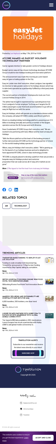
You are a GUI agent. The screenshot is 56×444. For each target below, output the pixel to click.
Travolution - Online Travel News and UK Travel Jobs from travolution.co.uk (28, 370)
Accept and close (43, 438)
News (4, 271)
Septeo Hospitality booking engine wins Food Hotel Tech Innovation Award (22, 280)
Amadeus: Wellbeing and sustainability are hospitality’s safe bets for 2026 (20, 297)
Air (6, 206)
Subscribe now (28, 353)
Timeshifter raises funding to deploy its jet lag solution (21, 258)
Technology (20, 206)
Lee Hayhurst (15, 53)
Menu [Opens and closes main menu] (51, 5)
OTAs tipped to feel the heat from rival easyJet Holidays (28, 168)
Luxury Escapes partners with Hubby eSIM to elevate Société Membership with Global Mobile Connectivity (21, 315)
